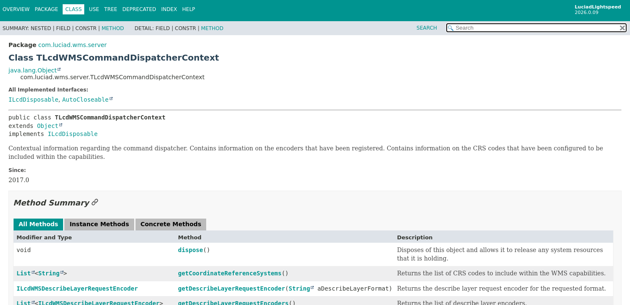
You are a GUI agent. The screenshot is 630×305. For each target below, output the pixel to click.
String (49, 273)
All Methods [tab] (38, 224)
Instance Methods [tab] (99, 224)
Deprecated (139, 9)
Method (113, 28)
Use (94, 9)
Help (188, 9)
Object (47, 125)
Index (169, 9)
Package (46, 9)
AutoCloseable (85, 99)
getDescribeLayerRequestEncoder (231, 288)
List (24, 273)
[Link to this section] (94, 202)
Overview (16, 9)
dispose (190, 250)
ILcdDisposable (33, 99)
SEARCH (427, 28)
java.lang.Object (32, 70)
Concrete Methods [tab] (171, 224)
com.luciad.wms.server (72, 45)
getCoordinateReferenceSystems (229, 273)
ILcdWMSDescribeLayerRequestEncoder (77, 288)
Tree (110, 9)
